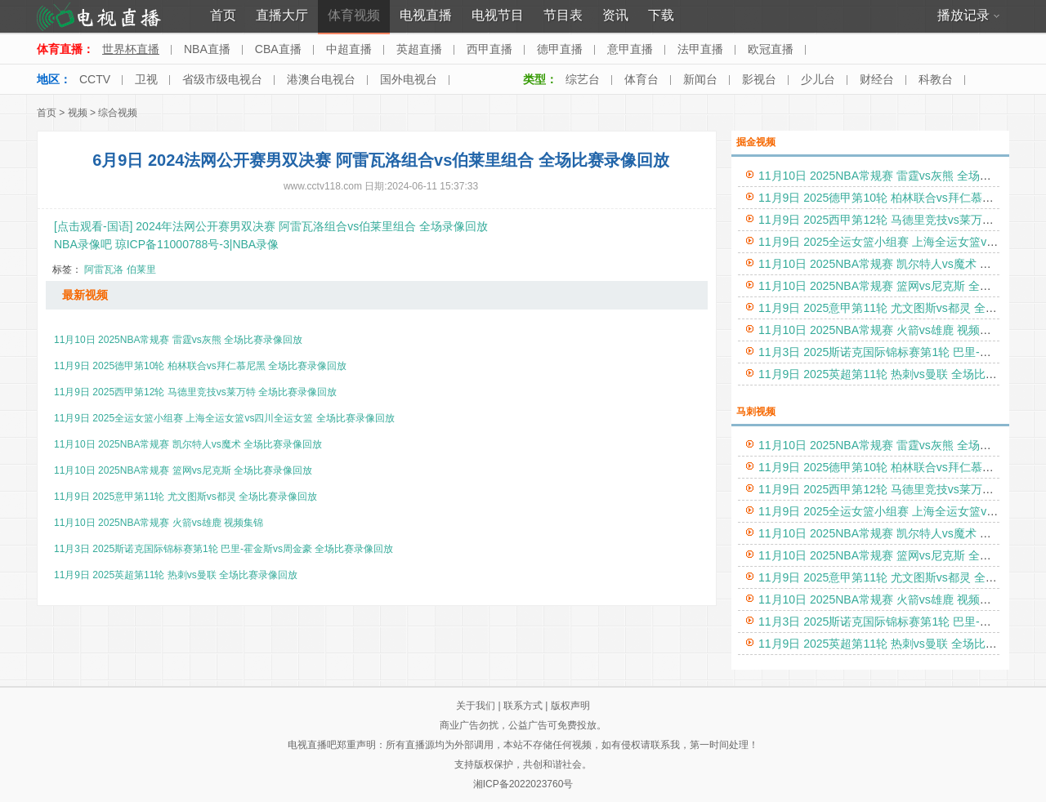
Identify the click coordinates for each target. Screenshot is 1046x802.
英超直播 (419, 49)
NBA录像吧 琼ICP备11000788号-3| (143, 244)
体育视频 (354, 15)
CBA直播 (278, 49)
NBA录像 (255, 244)
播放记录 (968, 15)
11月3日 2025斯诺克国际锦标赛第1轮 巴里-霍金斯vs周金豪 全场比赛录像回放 (223, 549)
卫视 (146, 79)
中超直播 (349, 49)
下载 (661, 15)
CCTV (94, 79)
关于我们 (475, 705)
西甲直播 (489, 49)
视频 (77, 112)
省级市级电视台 (222, 79)
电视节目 (498, 15)
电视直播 (426, 15)
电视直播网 (99, 16)
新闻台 (700, 79)
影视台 (759, 79)
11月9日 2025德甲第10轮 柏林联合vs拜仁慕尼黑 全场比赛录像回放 (200, 366)
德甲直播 (560, 49)
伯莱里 (141, 269)
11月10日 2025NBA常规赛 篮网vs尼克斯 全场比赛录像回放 (183, 470)
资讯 (615, 15)
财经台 (877, 79)
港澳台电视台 (321, 79)
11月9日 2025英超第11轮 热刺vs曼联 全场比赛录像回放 (175, 575)
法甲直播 (700, 49)
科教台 (936, 79)
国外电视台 (408, 79)
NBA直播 (207, 49)
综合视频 (117, 112)
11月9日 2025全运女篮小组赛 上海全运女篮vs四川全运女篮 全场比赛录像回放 (224, 418)
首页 (223, 15)
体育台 (641, 79)
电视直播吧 (312, 745)
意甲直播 (630, 49)
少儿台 (818, 79)
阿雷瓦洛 (103, 269)
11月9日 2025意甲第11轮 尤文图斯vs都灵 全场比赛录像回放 (185, 496)
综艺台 (582, 79)
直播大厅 (282, 15)
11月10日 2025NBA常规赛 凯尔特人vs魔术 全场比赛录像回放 (188, 444)
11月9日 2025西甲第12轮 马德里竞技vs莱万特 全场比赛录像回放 (195, 392)
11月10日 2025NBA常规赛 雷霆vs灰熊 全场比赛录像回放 (178, 339)
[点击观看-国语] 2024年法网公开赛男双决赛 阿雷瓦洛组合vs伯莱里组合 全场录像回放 (271, 226)
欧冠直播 (770, 49)
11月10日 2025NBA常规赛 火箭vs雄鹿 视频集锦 (158, 522)
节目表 (563, 15)
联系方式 (523, 705)
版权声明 (570, 705)
